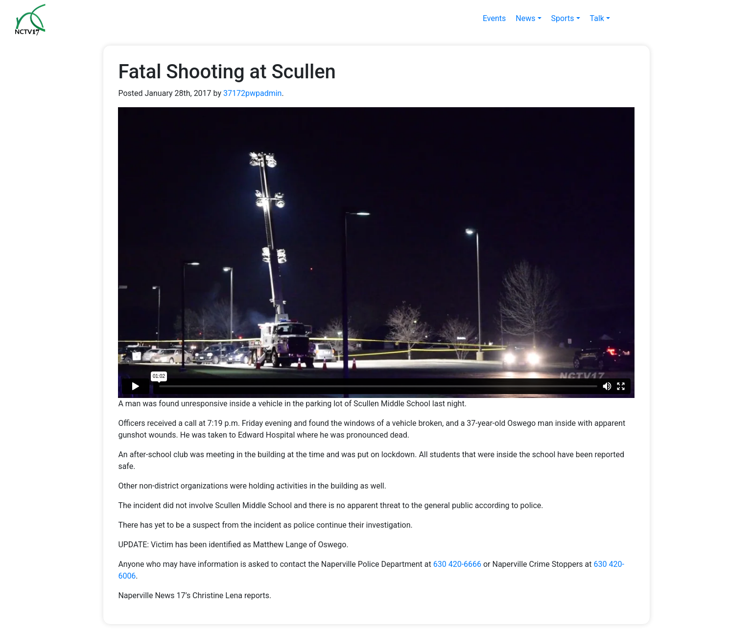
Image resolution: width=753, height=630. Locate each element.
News (525, 18)
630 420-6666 (457, 564)
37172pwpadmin (252, 93)
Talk (597, 18)
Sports (562, 18)
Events (494, 18)
